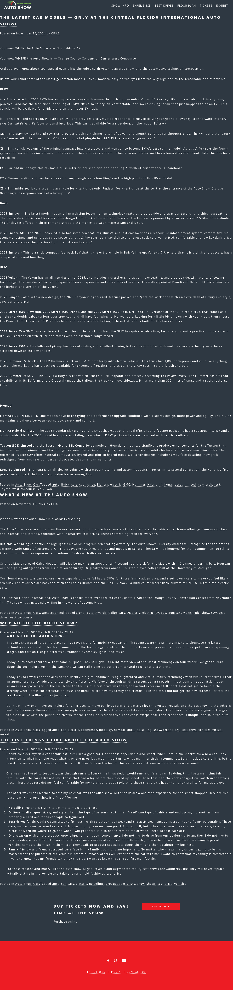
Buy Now (160, 906)
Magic (187, 613)
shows (151, 884)
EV (157, 613)
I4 (160, 484)
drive (91, 484)
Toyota (5, 489)
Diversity (133, 613)
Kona (168, 484)
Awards (101, 613)
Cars (36, 484)
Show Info (120, 5)
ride (197, 613)
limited (190, 484)
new (201, 484)
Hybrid (152, 484)
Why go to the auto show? (39, 622)
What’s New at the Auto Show (44, 494)
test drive (189, 730)
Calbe (112, 613)
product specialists (120, 884)
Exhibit (222, 5)
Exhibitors (96, 971)
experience (89, 730)
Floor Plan (186, 5)
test (217, 484)
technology (171, 730)
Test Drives (164, 5)
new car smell (124, 730)
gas (163, 613)
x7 (39, 489)
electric (115, 484)
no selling (144, 730)
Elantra (102, 484)
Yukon (47, 489)
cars (74, 484)
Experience (142, 5)
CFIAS (55, 33)
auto (55, 484)
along (80, 613)
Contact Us (136, 971)
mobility (105, 730)
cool (82, 484)
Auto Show (23, 484)
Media (116, 971)
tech (209, 484)
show (205, 613)
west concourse (24, 489)
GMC (126, 484)
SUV (214, 613)
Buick (65, 484)
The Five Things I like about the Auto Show (63, 739)
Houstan (174, 613)
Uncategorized (53, 613)
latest (178, 484)
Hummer (139, 484)
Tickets (206, 5)
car (63, 730)
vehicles (204, 730)
